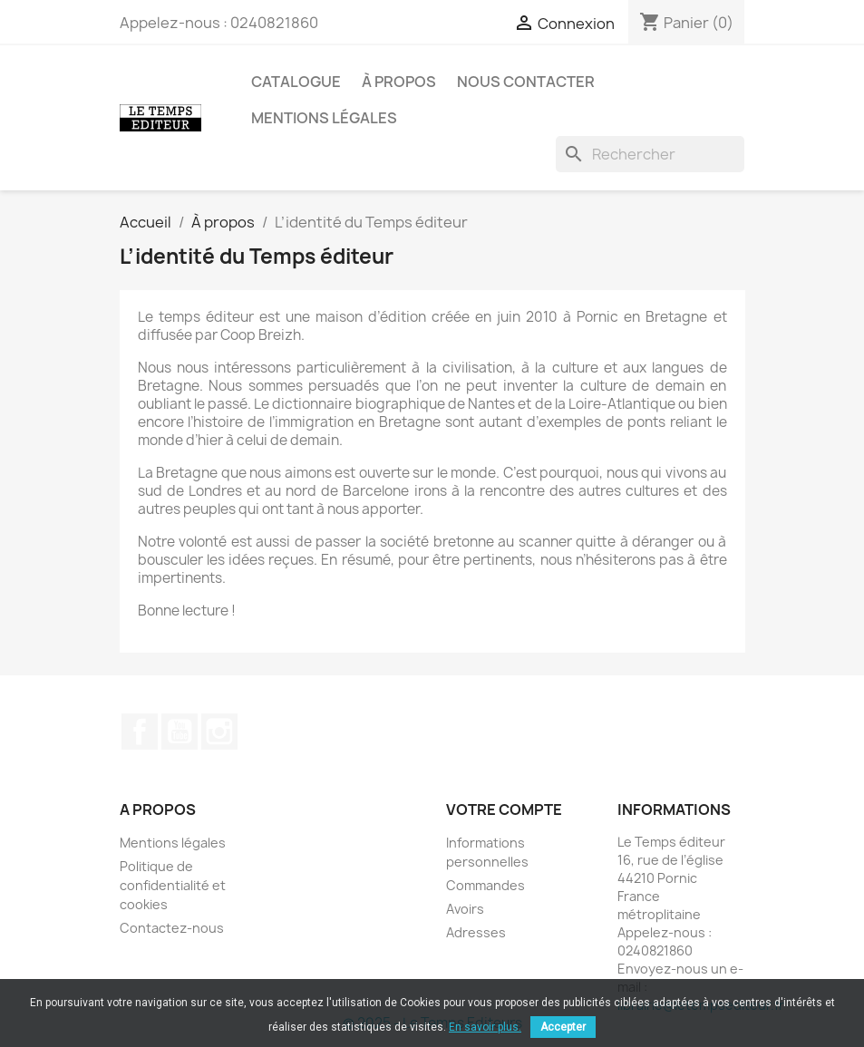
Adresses (476, 932)
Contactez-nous (172, 927)
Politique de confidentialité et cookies (173, 885)
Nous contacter (526, 82)
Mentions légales (324, 118)
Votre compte (504, 809)
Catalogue (296, 82)
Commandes (485, 885)
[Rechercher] (650, 154)
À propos (399, 82)
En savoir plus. (485, 1027)
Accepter (563, 1027)
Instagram (219, 731)
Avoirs (465, 908)
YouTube (179, 731)
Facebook (139, 731)
